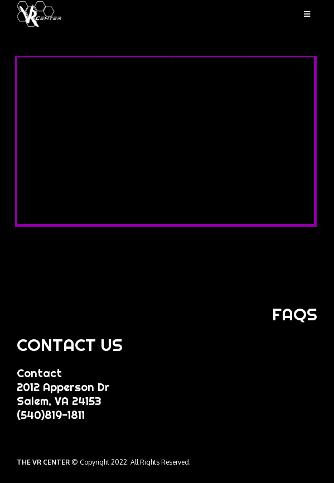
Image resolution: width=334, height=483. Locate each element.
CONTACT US (70, 344)
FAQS (294, 314)
